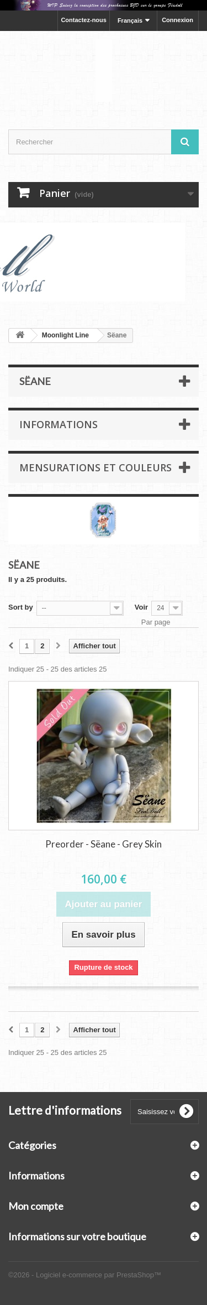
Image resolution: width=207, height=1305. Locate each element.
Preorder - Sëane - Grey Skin (103, 844)
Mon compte (35, 1206)
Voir (141, 607)
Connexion (177, 20)
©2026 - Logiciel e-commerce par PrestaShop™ (84, 1275)
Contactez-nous (84, 20)
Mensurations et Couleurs (95, 467)
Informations (58, 424)
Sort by (20, 607)
